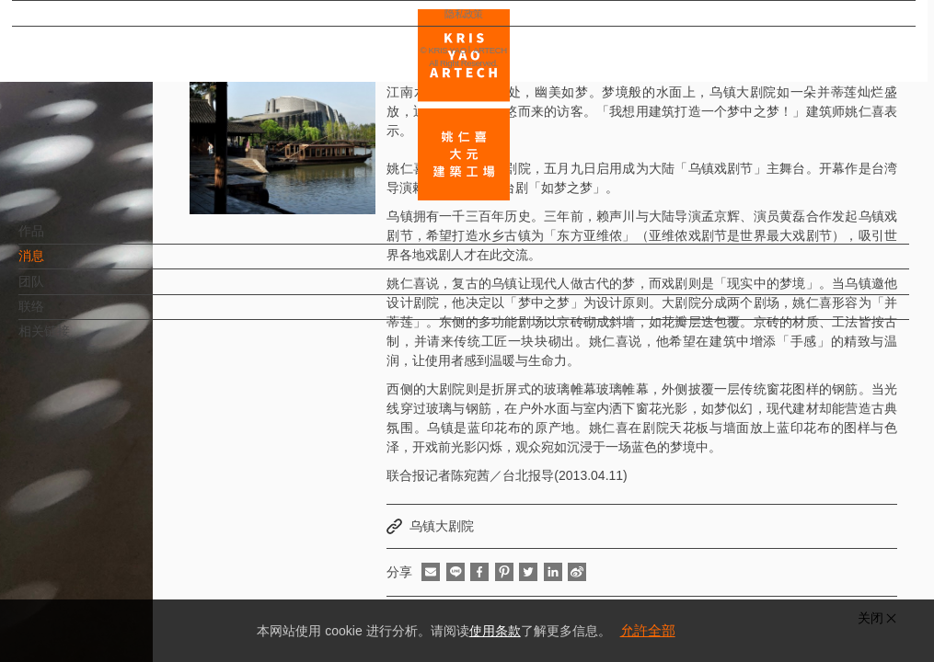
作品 (62, 240)
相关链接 (74, 340)
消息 (62, 264)
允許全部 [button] (647, 630)
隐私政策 (94, 593)
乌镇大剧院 (441, 526)
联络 (62, 315)
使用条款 (495, 630)
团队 (62, 290)
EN (125, 540)
